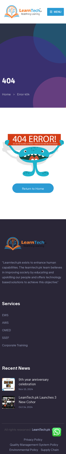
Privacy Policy (33, 439)
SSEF (5, 337)
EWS (5, 315)
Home (6, 94)
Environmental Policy (23, 449)
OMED (6, 330)
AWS (5, 322)
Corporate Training (15, 345)
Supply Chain (50, 449)
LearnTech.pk (41, 429)
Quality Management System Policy (34, 444)
